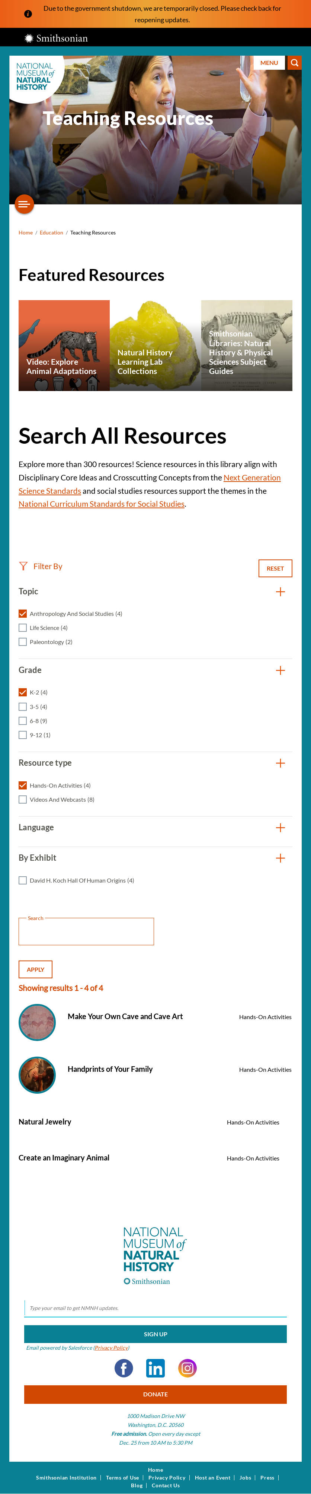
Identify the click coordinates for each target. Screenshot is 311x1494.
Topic (28, 591)
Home (26, 232)
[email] (155, 1308)
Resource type (45, 763)
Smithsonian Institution (66, 1477)
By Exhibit (38, 858)
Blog (136, 1485)
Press (267, 1477)
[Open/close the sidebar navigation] (24, 204)
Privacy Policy (111, 1347)
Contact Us (166, 1485)
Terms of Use (122, 1477)
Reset (275, 568)
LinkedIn (155, 1368)
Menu (269, 62)
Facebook (124, 1368)
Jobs (245, 1477)
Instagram (187, 1368)
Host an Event (213, 1477)
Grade (30, 670)
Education (51, 232)
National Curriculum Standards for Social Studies (102, 503)
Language (36, 827)
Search (295, 63)
